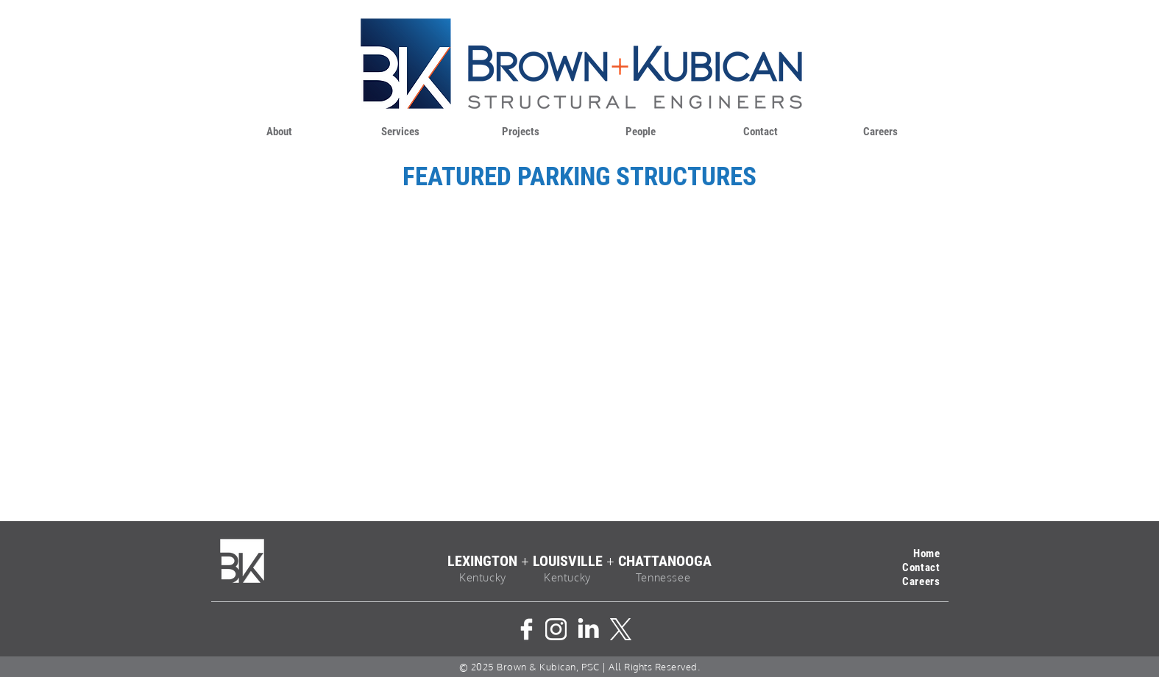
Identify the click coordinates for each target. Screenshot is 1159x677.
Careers (921, 581)
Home (926, 553)
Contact (921, 567)
